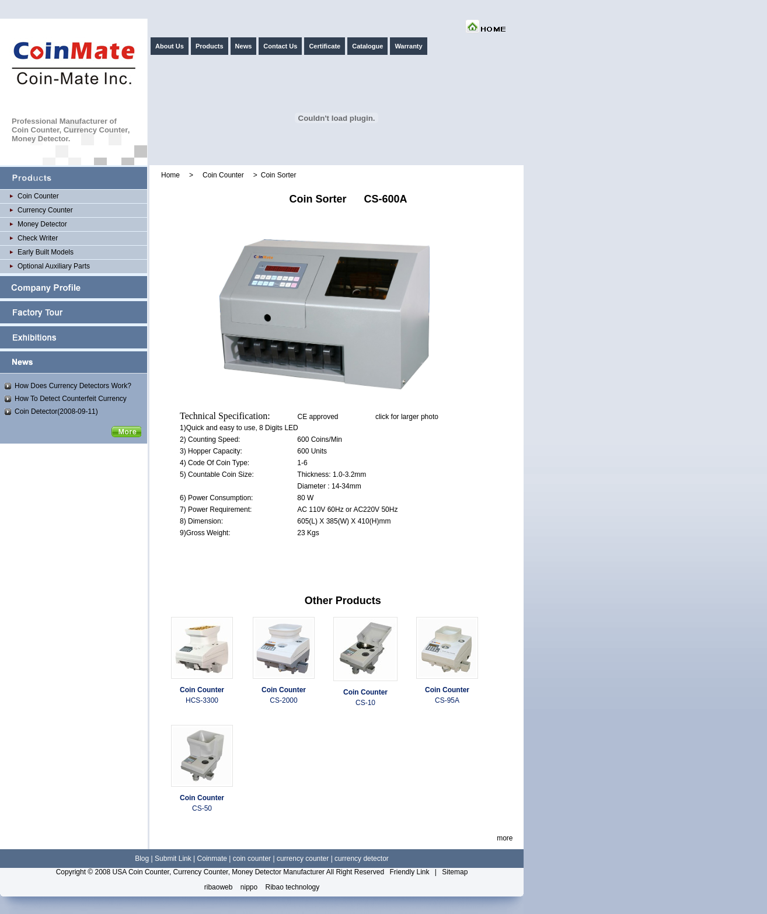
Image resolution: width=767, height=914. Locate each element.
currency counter (303, 858)
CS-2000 (283, 700)
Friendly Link (409, 872)
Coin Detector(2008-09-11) (56, 411)
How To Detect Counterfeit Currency (71, 399)
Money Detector (42, 224)
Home (170, 175)
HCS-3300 (202, 700)
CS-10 (365, 703)
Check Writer (38, 238)
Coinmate (212, 858)
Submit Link (173, 858)
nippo (248, 887)
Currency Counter (45, 210)
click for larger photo (406, 417)
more (505, 838)
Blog (142, 858)
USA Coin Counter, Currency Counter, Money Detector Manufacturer (219, 872)
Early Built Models (46, 252)
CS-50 (202, 808)
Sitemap (455, 872)
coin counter (252, 858)
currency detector (361, 858)
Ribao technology (293, 887)
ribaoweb (218, 887)
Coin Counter (38, 196)
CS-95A (447, 700)
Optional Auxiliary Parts (54, 266)
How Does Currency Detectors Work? (73, 386)
